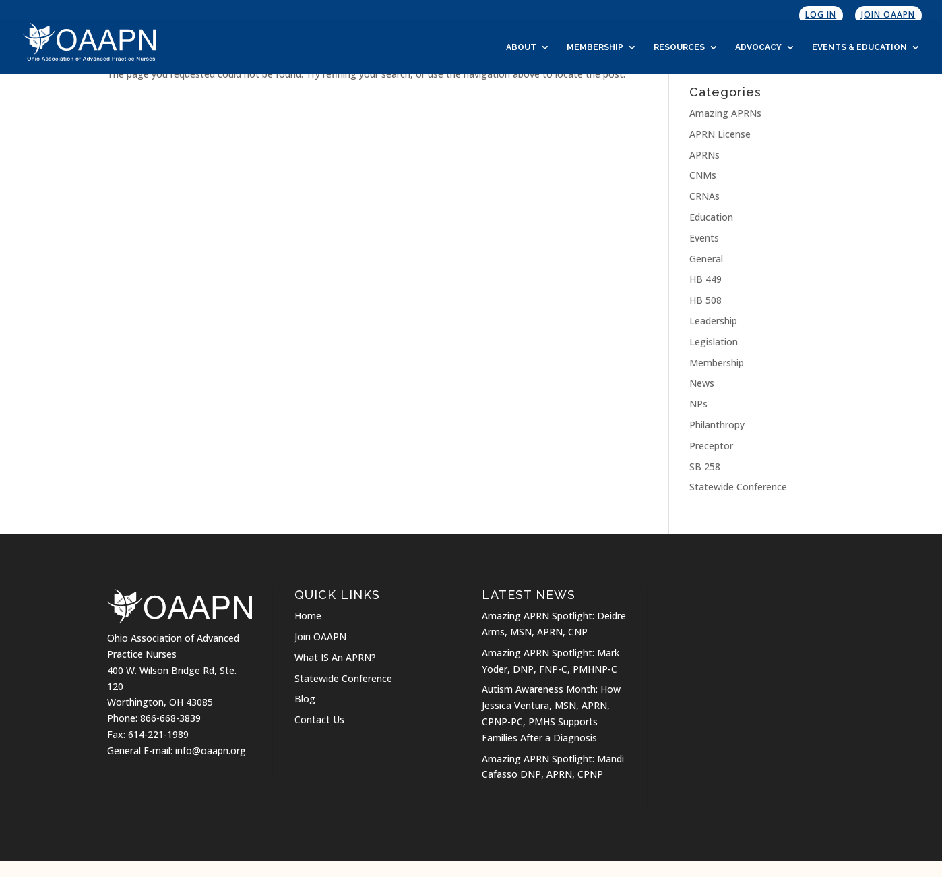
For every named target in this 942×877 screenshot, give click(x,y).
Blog (304, 698)
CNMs (702, 175)
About (521, 47)
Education (711, 216)
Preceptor (711, 445)
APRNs (704, 154)
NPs (698, 403)
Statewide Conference (738, 486)
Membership (595, 47)
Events (704, 237)
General (706, 258)
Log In (820, 14)
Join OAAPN (888, 14)
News (701, 382)
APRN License (720, 134)
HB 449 (705, 279)
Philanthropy (717, 424)
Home (307, 615)
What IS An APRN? (335, 657)
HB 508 (705, 299)
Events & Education (859, 47)
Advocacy (758, 47)
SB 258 (704, 466)
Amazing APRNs (725, 113)
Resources (679, 47)
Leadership (713, 320)
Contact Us (319, 719)
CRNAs (704, 196)
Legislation (713, 341)
